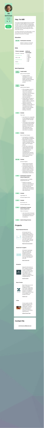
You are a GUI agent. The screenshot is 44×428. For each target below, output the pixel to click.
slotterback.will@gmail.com (25, 325)
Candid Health (31, 66)
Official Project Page (26, 313)
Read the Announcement (27, 243)
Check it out (24, 296)
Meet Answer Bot (25, 260)
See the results (25, 278)
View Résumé (7, 27)
